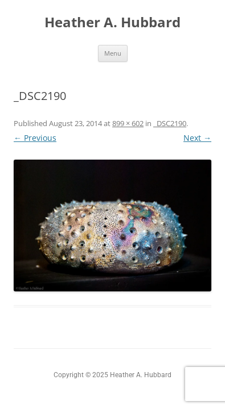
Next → (197, 137)
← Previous (35, 137)
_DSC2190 (169, 123)
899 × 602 (128, 123)
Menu (112, 53)
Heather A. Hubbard (112, 22)
